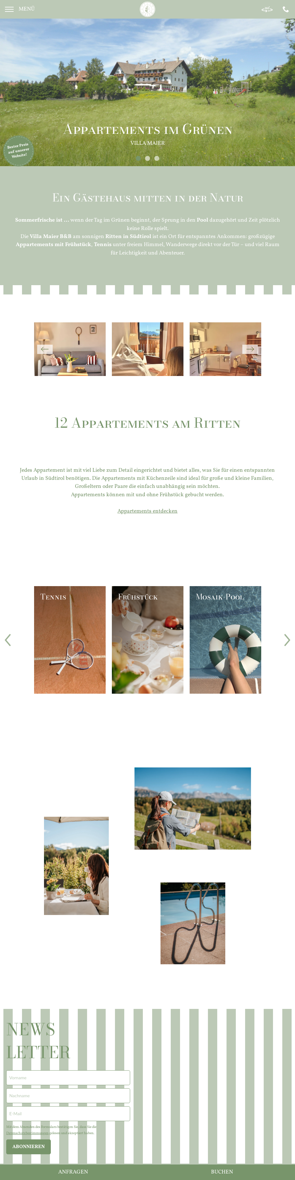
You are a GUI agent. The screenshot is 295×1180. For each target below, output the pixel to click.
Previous (45, 349)
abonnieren (28, 1146)
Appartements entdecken (147, 511)
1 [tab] (138, 158)
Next (250, 349)
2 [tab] (147, 158)
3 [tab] (157, 158)
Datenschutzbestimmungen (27, 1133)
